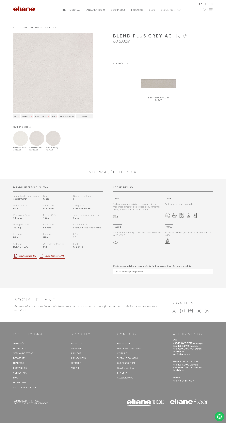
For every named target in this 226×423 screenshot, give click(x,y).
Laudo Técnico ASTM (52, 256)
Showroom (19, 382)
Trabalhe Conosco (127, 358)
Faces (84, 117)
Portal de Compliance (129, 348)
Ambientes (77, 348)
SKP (54, 116)
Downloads (19, 348)
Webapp (75, 368)
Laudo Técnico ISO (25, 256)
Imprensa (122, 373)
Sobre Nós (18, 343)
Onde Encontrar (171, 10)
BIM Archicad (42, 116)
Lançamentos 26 (95, 10)
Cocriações (118, 10)
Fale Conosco (124, 343)
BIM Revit (27, 116)
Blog (152, 10)
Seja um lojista (125, 368)
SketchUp (76, 363)
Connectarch (20, 373)
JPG (16, 116)
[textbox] (163, 271)
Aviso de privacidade (24, 387)
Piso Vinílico (20, 368)
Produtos (137, 10)
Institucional (71, 10)
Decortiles (19, 358)
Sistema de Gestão (23, 353)
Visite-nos (123, 353)
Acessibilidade (125, 378)
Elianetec (18, 363)
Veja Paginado (67, 116)
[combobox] (163, 271)
